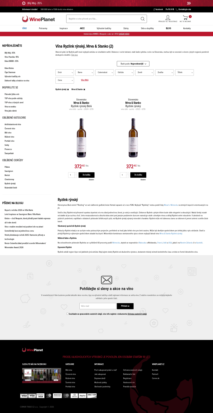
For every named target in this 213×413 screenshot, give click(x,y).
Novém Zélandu (186, 243)
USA (170, 243)
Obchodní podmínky (102, 387)
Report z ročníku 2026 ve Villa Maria (19, 210)
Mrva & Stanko (77, 89)
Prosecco (8, 149)
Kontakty (187, 28)
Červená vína (71, 374)
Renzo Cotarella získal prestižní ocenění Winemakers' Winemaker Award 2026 (25, 245)
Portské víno (9, 141)
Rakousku (142, 243)
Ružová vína (70, 378)
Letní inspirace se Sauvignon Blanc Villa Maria (22, 214)
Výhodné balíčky (104, 28)
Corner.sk (155, 378)
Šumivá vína (70, 383)
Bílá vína (69, 370)
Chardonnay (9, 179)
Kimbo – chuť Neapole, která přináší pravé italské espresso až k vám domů (27, 221)
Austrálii (199, 243)
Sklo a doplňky (147, 28)
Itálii (165, 243)
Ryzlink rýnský (10, 184)
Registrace (127, 378)
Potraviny (43, 28)
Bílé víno (8, 133)
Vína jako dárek (11, 111)
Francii (160, 243)
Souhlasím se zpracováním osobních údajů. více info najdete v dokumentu (106, 314)
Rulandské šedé (11, 188)
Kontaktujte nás (183, 9)
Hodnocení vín (129, 383)
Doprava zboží (99, 378)
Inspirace (64, 28)
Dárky (126, 28)
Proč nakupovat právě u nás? (105, 370)
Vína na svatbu (10, 107)
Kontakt (155, 370)
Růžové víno (9, 137)
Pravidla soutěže (129, 387)
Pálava (7, 167)
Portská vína (70, 387)
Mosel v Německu (171, 205)
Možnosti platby (100, 383)
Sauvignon (9, 171)
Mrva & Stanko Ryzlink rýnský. (171, 234)
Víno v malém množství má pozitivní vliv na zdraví (24, 227)
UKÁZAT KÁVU (124, 34)
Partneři (155, 374)
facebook (158, 9)
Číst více (74, 55)
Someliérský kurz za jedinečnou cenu (19, 231)
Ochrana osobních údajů (137, 314)
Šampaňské (9, 153)
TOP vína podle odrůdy (13, 98)
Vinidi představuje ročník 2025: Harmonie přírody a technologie (25, 237)
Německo (116, 243)
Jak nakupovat (100, 374)
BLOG (168, 28)
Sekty (7, 145)
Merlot (7, 175)
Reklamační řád (129, 374)
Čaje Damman (10, 72)
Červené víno (10, 129)
